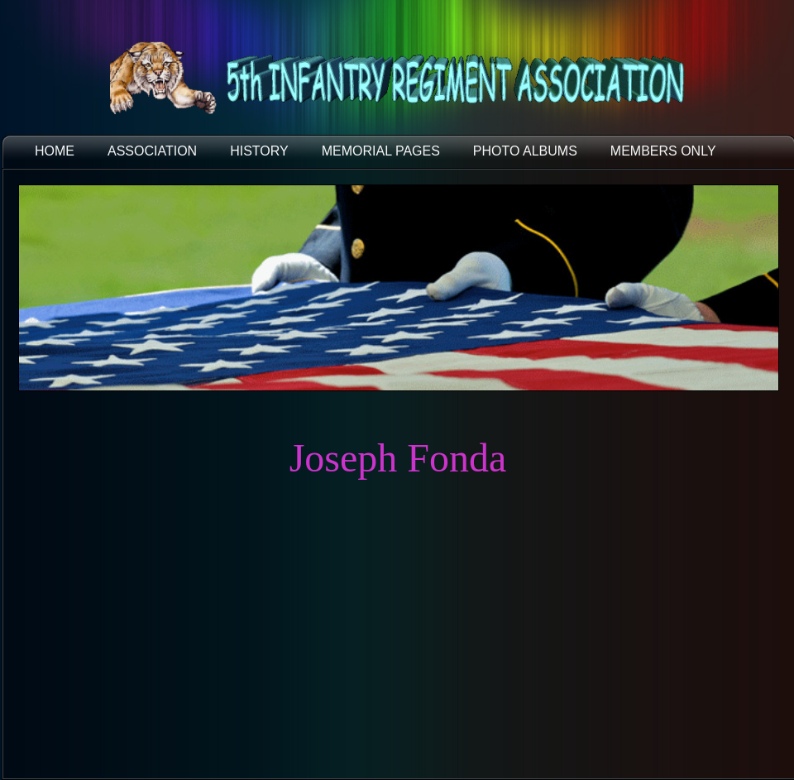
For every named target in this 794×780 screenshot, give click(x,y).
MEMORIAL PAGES (381, 151)
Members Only (663, 151)
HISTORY (259, 151)
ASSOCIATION (152, 151)
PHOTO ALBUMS (525, 151)
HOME (54, 151)
